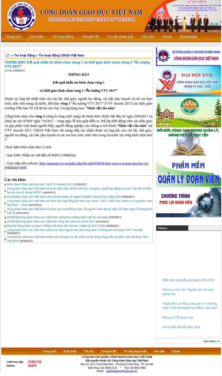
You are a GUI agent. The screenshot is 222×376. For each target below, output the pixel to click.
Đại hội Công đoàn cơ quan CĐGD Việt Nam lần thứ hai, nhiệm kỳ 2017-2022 (56, 225)
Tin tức (89, 351)
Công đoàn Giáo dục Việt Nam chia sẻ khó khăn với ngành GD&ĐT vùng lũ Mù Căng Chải (64, 196)
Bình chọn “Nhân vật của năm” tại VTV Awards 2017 (40, 184)
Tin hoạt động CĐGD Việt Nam (61, 55)
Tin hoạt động (24, 55)
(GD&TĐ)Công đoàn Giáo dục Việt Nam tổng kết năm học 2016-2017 (51, 221)
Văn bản (159, 351)
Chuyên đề (108, 351)
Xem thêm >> (212, 341)
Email (176, 351)
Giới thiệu (70, 351)
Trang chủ (49, 351)
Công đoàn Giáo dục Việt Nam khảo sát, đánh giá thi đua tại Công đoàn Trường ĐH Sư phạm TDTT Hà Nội (75, 230)
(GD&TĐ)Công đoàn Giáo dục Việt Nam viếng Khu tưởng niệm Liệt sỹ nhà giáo (57, 217)
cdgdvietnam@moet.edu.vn (121, 371)
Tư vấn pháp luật (135, 351)
